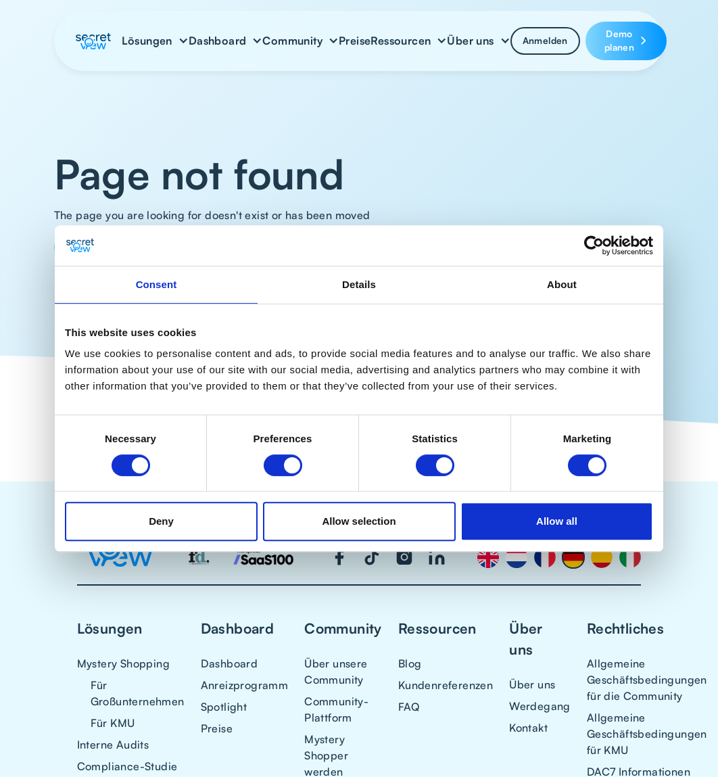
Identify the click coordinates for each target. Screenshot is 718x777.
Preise (354, 40)
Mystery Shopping (123, 663)
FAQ (408, 706)
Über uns (532, 684)
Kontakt (528, 727)
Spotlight (224, 706)
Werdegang (540, 706)
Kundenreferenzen (445, 685)
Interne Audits (113, 744)
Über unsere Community (335, 671)
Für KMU (113, 723)
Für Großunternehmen (138, 693)
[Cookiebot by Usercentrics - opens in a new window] (594, 245)
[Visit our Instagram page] (404, 557)
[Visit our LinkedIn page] (437, 557)
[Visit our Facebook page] (339, 557)
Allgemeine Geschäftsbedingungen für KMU (647, 734)
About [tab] (562, 284)
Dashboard (229, 663)
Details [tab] (359, 284)
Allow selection (359, 521)
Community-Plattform (336, 709)
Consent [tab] (156, 284)
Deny (161, 521)
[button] (155, 40)
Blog (410, 663)
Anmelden (545, 40)
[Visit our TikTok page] (372, 557)
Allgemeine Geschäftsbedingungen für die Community (647, 680)
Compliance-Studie (127, 766)
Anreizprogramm (245, 685)
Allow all (556, 521)
